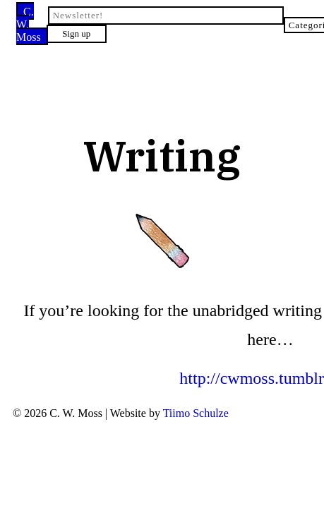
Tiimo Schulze (184, 356)
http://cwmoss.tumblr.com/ (161, 322)
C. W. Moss (49, 14)
